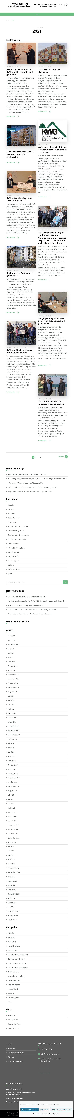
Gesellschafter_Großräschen (18, 526)
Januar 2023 (12, 769)
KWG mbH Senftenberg (16, 548)
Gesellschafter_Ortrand (16, 531)
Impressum (56, 1114)
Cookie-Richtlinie (37, 1114)
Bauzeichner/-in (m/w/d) (14, 1089)
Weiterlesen (11, 117)
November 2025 (13, 644)
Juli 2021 (11, 847)
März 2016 (11, 890)
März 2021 (11, 864)
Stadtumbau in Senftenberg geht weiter (20, 274)
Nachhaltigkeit (13, 561)
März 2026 (11, 640)
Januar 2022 (12, 821)
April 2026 (11, 636)
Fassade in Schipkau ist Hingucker (49, 70)
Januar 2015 (12, 898)
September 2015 (14, 894)
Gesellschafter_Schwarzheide (18, 535)
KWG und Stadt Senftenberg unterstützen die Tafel (20, 351)
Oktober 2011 (13, 920)
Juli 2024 (11, 696)
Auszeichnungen (14, 518)
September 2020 (14, 872)
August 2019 (12, 881)
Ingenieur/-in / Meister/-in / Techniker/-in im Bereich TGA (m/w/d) (20, 1093)
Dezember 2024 (13, 675)
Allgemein (17, 66)
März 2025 (11, 662)
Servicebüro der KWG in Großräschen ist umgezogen (52, 402)
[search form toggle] (66, 5)
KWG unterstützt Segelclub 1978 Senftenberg (20, 199)
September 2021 (14, 838)
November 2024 (13, 679)
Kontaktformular (44, 1068)
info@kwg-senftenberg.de (50, 1054)
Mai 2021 (11, 855)
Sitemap (11, 1057)
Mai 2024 (11, 705)
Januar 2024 (12, 722)
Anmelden (11, 1015)
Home (10, 1044)
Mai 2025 (11, 653)
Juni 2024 (11, 700)
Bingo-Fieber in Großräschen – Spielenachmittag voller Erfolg (30, 492)
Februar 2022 (12, 816)
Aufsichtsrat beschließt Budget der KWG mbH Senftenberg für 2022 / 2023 (52, 150)
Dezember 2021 (13, 825)
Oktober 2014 (13, 903)
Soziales (25, 195)
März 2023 (11, 761)
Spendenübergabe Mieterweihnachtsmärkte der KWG (27, 474)
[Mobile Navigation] (37, 14)
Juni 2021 (11, 851)
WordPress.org (13, 1028)
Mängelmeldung (44, 1073)
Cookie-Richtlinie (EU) (15, 1061)
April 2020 (11, 877)
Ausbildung (12, 513)
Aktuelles (10, 66)
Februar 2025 (12, 666)
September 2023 (14, 735)
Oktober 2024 (13, 683)
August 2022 (12, 791)
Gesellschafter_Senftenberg (18, 539)
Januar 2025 (12, 670)
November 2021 (13, 829)
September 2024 (14, 687)
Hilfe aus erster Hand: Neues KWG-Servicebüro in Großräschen (21, 154)
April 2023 (11, 756)
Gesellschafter (13, 522)
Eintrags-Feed (13, 1020)
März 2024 (11, 713)
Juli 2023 (11, 743)
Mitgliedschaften (14, 556)
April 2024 (11, 709)
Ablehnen (44, 1109)
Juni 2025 (11, 649)
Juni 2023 (11, 748)
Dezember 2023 (13, 726)
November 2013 (13, 911)
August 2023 (12, 739)
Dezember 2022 (13, 773)
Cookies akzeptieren (29, 1109)
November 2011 (13, 915)
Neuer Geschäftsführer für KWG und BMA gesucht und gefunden (20, 72)
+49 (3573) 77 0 (46, 1049)
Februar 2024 (12, 718)
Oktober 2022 (13, 782)
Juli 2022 (11, 795)
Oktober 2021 (13, 834)
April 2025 (11, 657)
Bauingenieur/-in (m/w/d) (14, 1098)
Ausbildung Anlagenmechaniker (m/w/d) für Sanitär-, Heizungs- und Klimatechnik (37, 479)
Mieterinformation (14, 552)
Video (8, 149)
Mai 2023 (11, 752)
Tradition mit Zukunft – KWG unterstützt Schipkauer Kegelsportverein (33, 487)
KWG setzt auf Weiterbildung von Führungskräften (26, 483)
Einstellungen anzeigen (60, 1109)
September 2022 (14, 786)
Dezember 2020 (13, 868)
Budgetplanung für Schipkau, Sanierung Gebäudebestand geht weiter (52, 321)
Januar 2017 (12, 885)
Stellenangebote (14, 569)
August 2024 (12, 692)
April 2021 (11, 860)
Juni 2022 (11, 799)
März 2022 (11, 812)
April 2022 (11, 808)
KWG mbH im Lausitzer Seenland (19, 5)
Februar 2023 (12, 765)
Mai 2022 (11, 804)
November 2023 (13, 730)
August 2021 (12, 842)
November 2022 (13, 778)
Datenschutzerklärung (47, 1114)
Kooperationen (13, 544)
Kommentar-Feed (14, 1024)
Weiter (61, 457)
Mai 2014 (11, 907)
